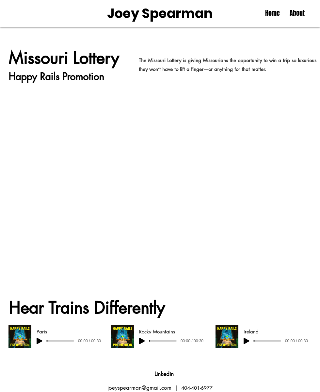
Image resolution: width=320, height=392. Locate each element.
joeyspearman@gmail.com (139, 387)
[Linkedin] (164, 374)
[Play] (39, 341)
